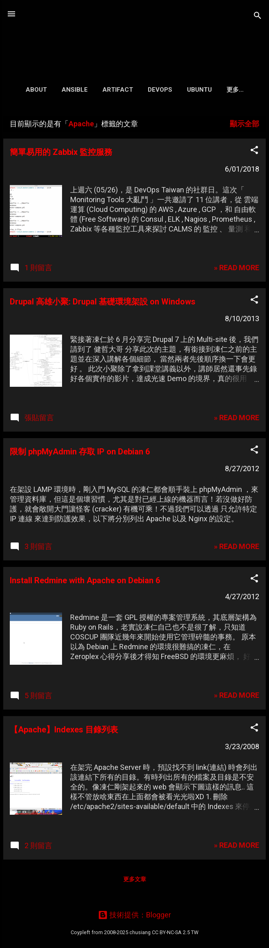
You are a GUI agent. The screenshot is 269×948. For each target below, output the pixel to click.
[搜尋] (257, 16)
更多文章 (134, 880)
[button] (254, 153)
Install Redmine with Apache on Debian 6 (85, 582)
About (32, 89)
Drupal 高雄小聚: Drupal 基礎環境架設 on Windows (103, 303)
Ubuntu (195, 89)
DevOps (156, 89)
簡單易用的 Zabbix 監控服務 (61, 154)
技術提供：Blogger (134, 915)
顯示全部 (244, 125)
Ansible (71, 89)
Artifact (113, 89)
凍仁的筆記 (134, 34)
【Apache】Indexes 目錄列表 (64, 731)
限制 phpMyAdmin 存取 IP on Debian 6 (80, 453)
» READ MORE (236, 269)
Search (235, 89)
